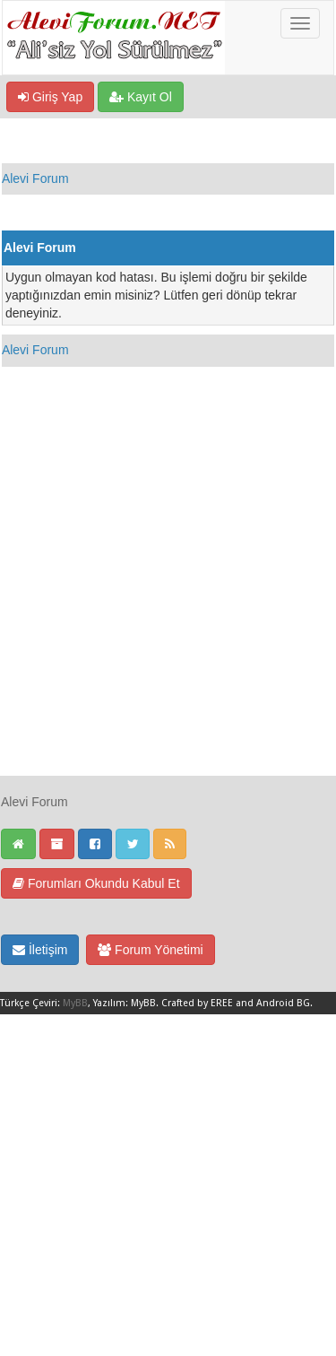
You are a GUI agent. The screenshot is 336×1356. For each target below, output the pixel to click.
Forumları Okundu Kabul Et (96, 883)
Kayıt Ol (140, 97)
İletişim (40, 950)
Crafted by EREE (197, 1003)
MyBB (75, 1003)
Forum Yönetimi (150, 950)
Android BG (283, 1003)
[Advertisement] (168, 607)
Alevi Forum (35, 178)
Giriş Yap (50, 97)
